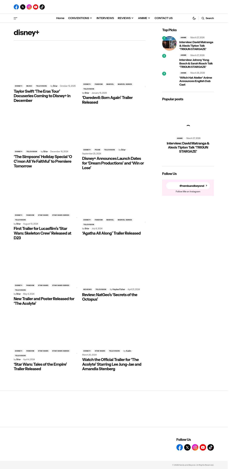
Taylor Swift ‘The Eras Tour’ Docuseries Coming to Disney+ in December (42, 96)
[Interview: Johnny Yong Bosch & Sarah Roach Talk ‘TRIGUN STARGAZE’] (169, 61)
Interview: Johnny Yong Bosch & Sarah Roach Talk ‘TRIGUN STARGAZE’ (196, 63)
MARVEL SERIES (125, 84)
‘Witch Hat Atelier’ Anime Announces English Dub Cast (195, 81)
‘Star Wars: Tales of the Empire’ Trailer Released (40, 366)
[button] (15, 18)
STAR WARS (43, 215)
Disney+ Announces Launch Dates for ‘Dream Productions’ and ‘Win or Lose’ (113, 163)
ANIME (183, 37)
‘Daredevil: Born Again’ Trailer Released (107, 100)
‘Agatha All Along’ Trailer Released (111, 233)
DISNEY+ (18, 86)
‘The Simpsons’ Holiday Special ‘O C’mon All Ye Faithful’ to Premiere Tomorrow (43, 161)
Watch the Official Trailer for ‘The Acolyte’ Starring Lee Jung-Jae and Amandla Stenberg (111, 364)
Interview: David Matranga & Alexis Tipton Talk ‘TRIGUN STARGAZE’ (196, 46)
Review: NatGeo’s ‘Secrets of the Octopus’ (109, 297)
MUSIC (29, 86)
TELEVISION (41, 86)
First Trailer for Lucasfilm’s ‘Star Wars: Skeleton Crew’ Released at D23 (42, 233)
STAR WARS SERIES (60, 215)
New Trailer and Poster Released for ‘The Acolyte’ (44, 301)
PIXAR (97, 150)
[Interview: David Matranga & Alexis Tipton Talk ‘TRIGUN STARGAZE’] (169, 43)
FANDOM (98, 84)
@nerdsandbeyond (191, 185)
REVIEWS (87, 289)
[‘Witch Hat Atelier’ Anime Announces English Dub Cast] (169, 79)
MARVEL (110, 84)
